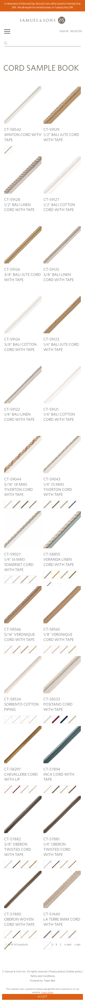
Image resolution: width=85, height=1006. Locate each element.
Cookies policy (73, 971)
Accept (42, 996)
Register (76, 31)
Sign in (63, 31)
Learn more (47, 992)
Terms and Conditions (42, 976)
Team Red (49, 980)
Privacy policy (56, 971)
